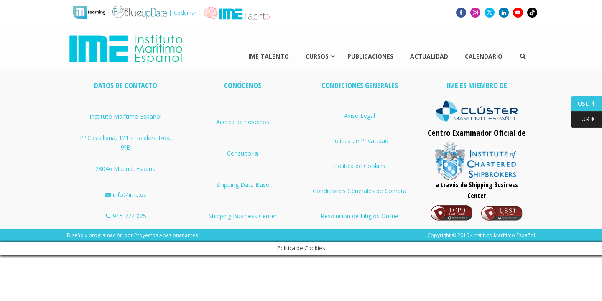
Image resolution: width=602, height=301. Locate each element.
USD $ (583, 104)
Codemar (185, 11)
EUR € (582, 119)
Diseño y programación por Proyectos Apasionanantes (132, 225)
